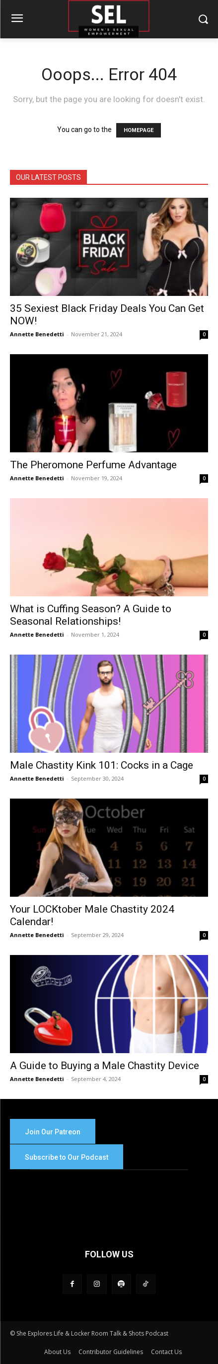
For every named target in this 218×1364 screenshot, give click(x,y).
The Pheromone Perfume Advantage (93, 465)
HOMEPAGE (138, 130)
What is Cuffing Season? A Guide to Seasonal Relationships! (90, 615)
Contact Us (166, 1352)
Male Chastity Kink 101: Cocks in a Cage (101, 765)
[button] (203, 19)
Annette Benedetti (37, 334)
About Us (57, 1352)
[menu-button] (16, 19)
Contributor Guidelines (110, 1352)
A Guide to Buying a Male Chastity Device (104, 1066)
